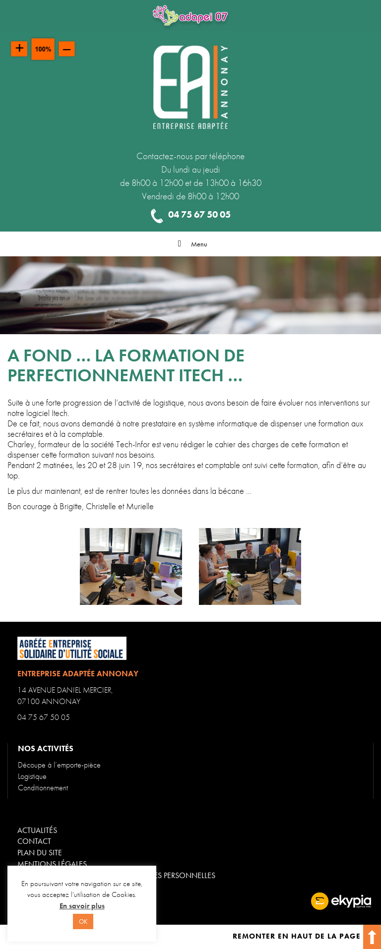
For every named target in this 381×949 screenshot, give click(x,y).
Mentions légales (52, 864)
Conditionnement (43, 787)
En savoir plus (82, 906)
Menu (190, 243)
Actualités (37, 830)
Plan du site (39, 852)
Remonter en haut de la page (307, 936)
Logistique (32, 776)
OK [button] (83, 921)
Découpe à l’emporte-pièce (59, 765)
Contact (34, 841)
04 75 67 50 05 (43, 717)
